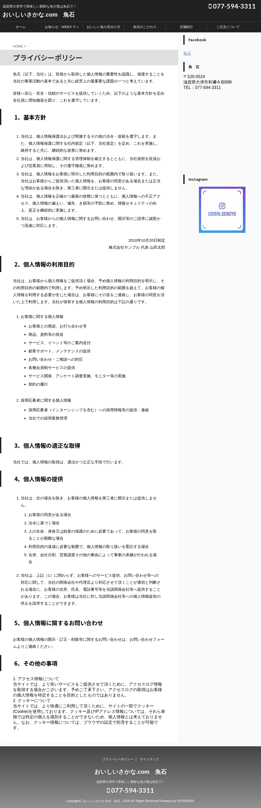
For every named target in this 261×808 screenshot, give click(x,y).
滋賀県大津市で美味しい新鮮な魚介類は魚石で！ (130, 782)
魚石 (187, 53)
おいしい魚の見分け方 (103, 27)
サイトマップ (149, 759)
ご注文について (228, 27)
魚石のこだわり (145, 27)
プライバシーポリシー (117, 759)
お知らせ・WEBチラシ (62, 27)
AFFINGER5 (185, 801)
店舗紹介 (186, 27)
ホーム (21, 27)
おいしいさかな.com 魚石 (39, 14)
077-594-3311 (232, 6)
